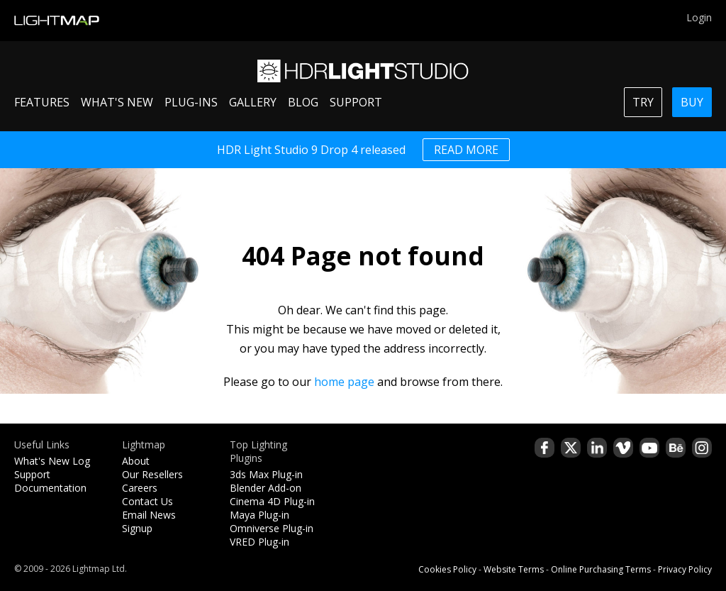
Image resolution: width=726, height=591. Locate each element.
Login (699, 17)
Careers (139, 488)
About (136, 461)
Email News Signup (149, 521)
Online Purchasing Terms (601, 569)
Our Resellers (152, 474)
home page (344, 382)
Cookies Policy (447, 569)
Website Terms (514, 569)
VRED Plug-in (259, 541)
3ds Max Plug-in (266, 474)
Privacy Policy (685, 569)
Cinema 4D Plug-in (272, 501)
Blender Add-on (265, 488)
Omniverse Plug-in (271, 528)
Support (32, 474)
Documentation (50, 488)
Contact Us (147, 501)
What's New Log (52, 461)
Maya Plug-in (259, 514)
